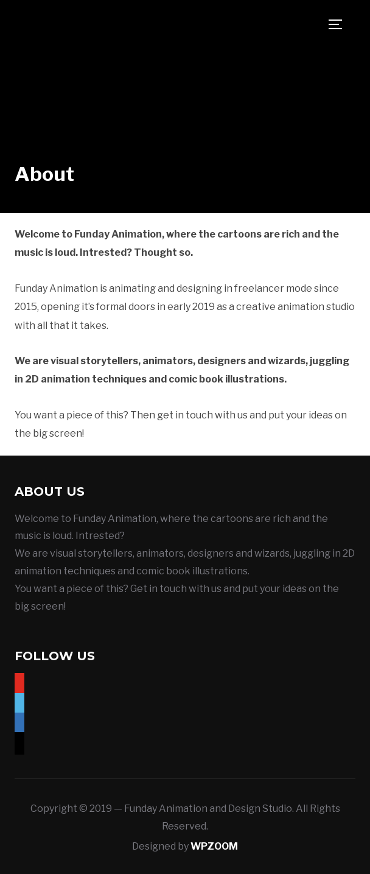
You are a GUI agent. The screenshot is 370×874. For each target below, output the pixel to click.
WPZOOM (214, 846)
